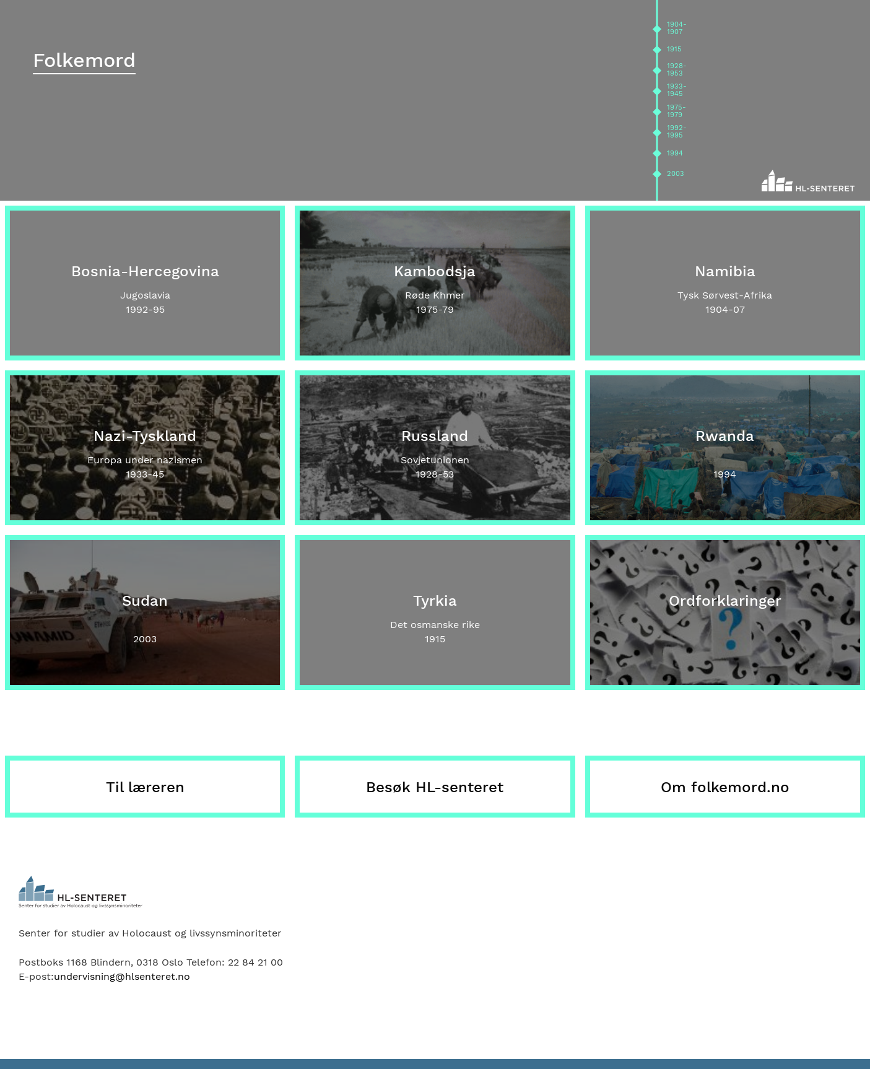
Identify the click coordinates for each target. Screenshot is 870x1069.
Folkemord (84, 60)
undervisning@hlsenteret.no (122, 976)
